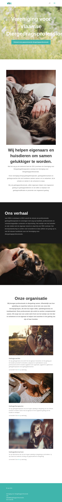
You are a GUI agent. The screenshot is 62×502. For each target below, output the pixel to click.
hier (19, 370)
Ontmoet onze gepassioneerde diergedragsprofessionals (30, 42)
